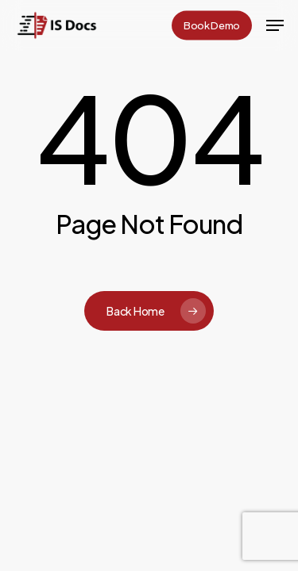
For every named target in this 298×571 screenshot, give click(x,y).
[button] (275, 25)
